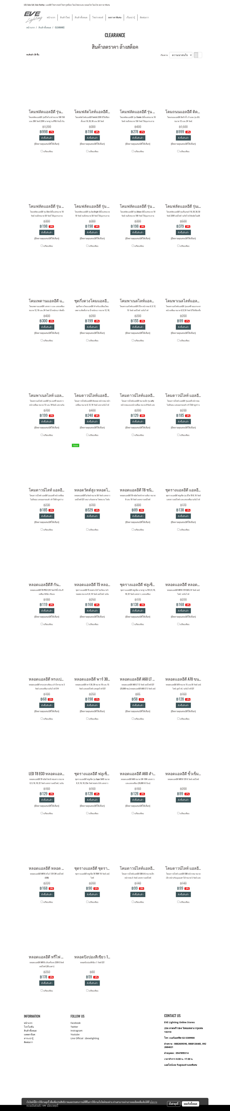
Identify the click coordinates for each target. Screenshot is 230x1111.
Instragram (76, 1030)
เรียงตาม (165, 55)
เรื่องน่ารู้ (130, 17)
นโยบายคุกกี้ (52, 1105)
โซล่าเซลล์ (97, 17)
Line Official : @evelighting (85, 1038)
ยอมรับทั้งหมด (190, 1103)
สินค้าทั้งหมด (81, 17)
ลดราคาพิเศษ (114, 17)
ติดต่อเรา (144, 17)
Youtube (75, 1034)
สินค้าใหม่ (65, 17)
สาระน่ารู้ (28, 1038)
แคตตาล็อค (29, 1034)
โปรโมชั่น (29, 1026)
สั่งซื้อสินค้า (46, 137)
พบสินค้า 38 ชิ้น (32, 54)
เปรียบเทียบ (48, 151)
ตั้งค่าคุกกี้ (173, 1103)
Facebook (75, 1022)
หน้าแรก (51, 17)
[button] (154, 17)
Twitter (74, 1026)
